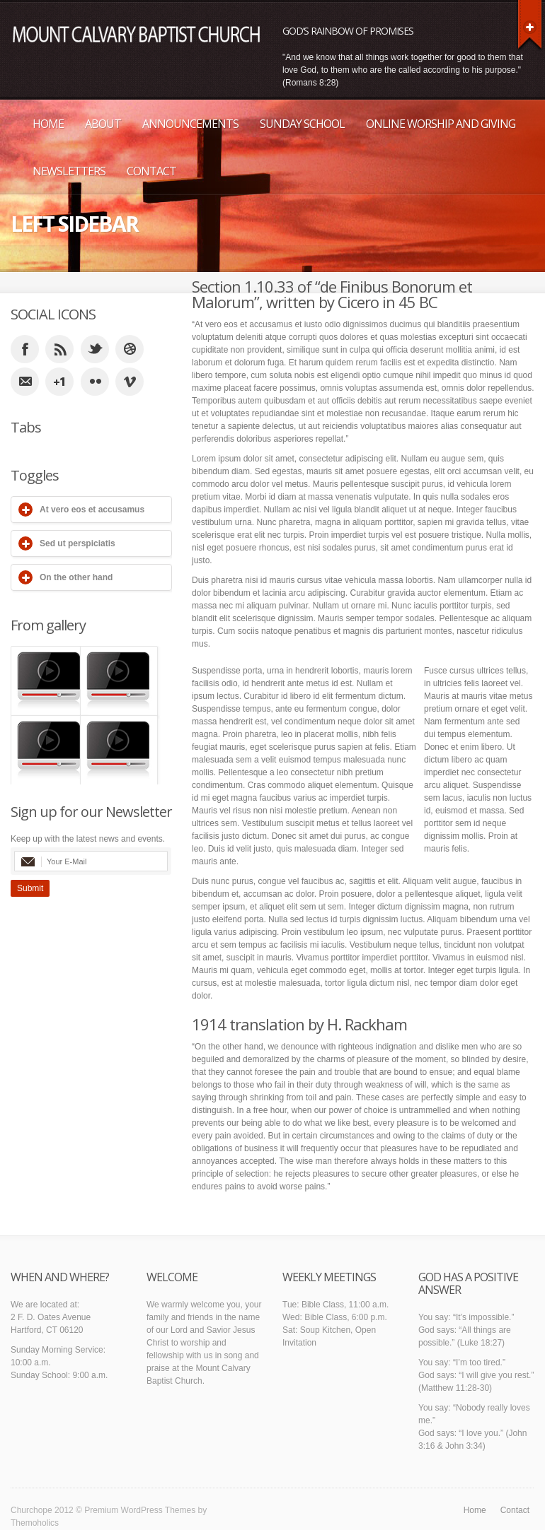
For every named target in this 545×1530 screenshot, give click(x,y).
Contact (151, 171)
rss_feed (59, 349)
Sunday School (302, 123)
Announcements (190, 123)
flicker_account (95, 381)
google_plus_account (59, 381)
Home (48, 123)
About (103, 123)
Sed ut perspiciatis (77, 543)
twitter (95, 349)
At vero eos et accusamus (92, 509)
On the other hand (76, 577)
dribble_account (129, 349)
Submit (30, 888)
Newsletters (69, 171)
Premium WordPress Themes (139, 1510)
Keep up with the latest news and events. (88, 839)
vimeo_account (129, 381)
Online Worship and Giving (440, 123)
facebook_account (25, 349)
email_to (25, 381)
